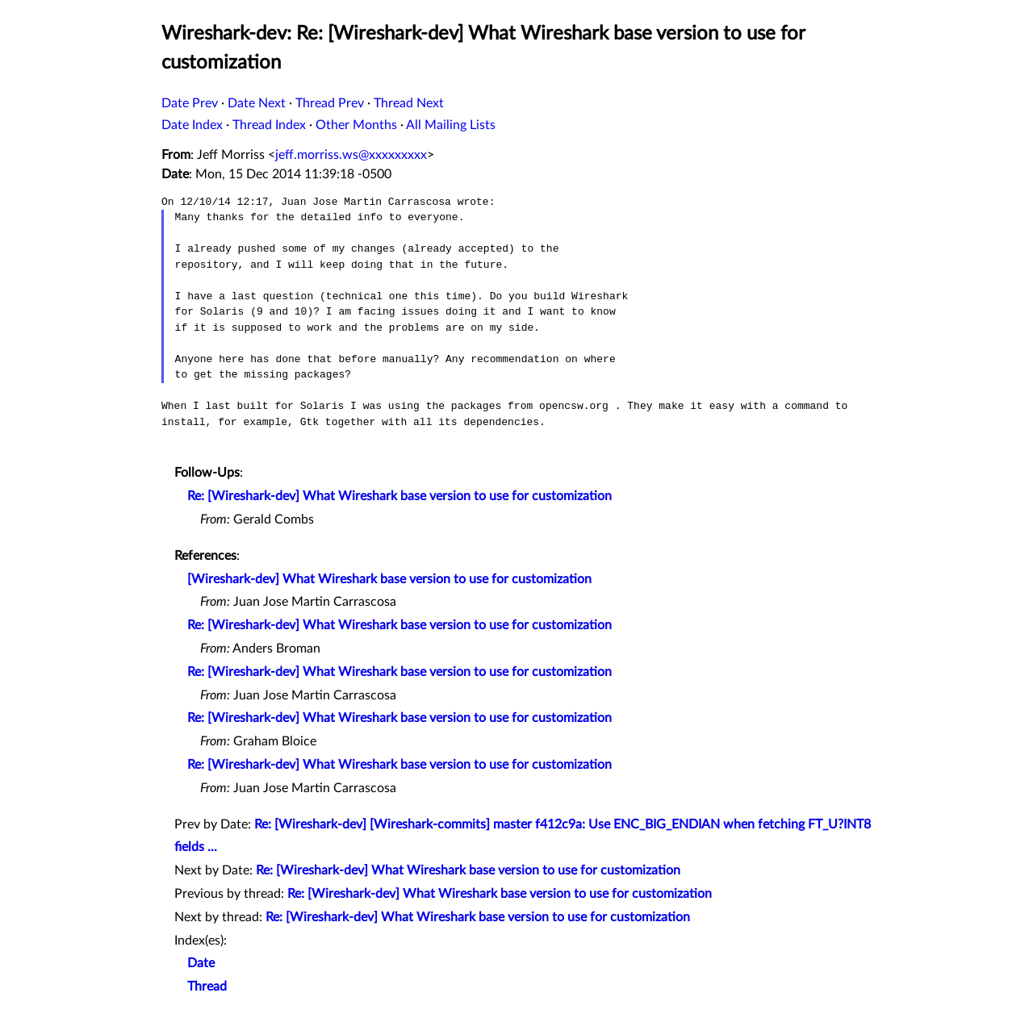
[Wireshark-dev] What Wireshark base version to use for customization (389, 579)
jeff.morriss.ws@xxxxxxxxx (351, 154)
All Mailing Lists (451, 125)
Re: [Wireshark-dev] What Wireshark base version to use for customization (399, 496)
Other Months (356, 125)
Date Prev (189, 103)
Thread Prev (329, 103)
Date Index (192, 125)
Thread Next (409, 103)
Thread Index (269, 125)
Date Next (257, 103)
